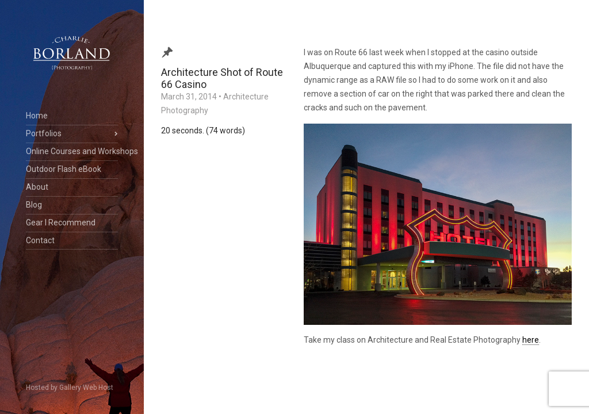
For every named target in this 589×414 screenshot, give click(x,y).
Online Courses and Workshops (72, 151)
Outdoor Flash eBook (63, 169)
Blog (34, 204)
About (37, 186)
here (530, 339)
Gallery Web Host (86, 388)
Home (37, 115)
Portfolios (44, 133)
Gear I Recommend (60, 222)
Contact (40, 240)
